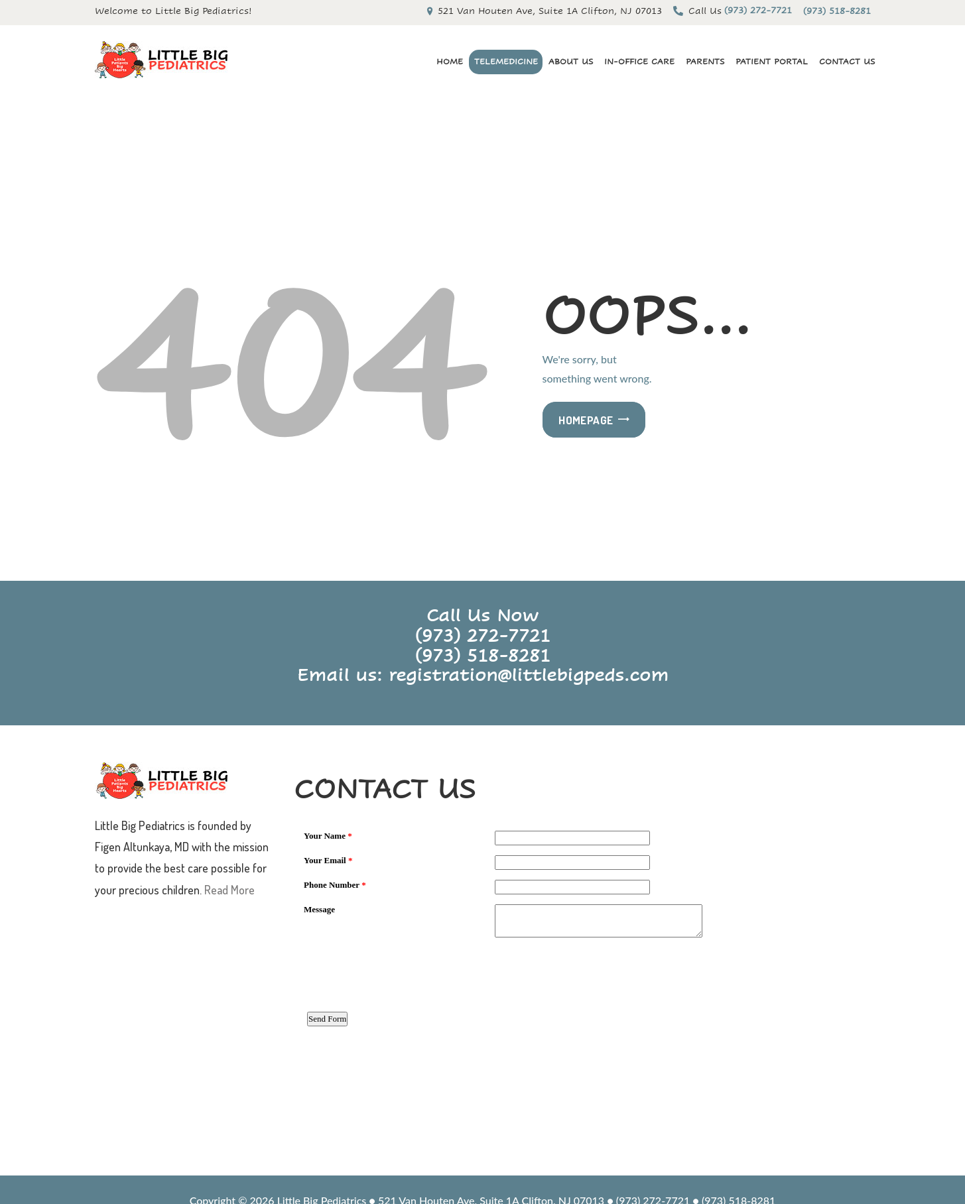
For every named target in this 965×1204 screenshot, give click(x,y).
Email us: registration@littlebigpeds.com (483, 675)
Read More (229, 889)
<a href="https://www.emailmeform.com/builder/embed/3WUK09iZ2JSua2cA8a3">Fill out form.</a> (582, 989)
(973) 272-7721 (482, 635)
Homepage (585, 420)
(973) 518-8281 (482, 655)
